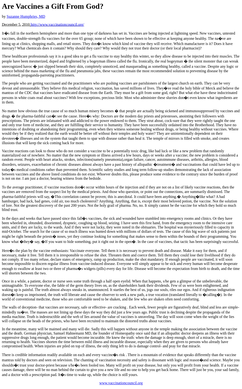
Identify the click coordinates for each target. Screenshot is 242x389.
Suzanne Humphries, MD (26, 16)
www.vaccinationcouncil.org (121, 383)
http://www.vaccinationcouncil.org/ (57, 24)
